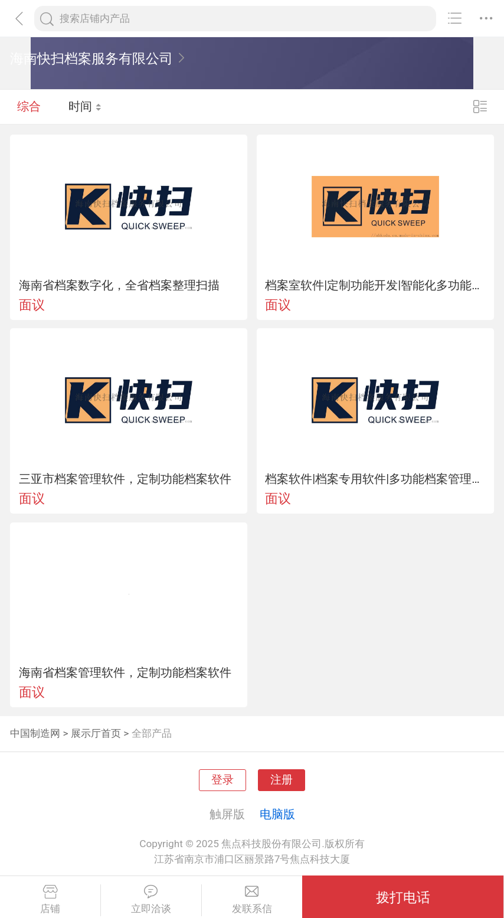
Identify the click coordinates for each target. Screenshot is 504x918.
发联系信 (252, 899)
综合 (29, 106)
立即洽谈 (151, 899)
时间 (85, 106)
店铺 (50, 899)
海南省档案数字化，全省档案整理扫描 (119, 285)
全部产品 (152, 733)
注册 (281, 779)
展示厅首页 (96, 733)
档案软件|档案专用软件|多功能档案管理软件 (375, 479)
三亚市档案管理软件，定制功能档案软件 (125, 479)
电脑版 (277, 814)
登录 (222, 779)
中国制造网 (35, 733)
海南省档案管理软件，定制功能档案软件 (125, 672)
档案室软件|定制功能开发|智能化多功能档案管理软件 (375, 285)
